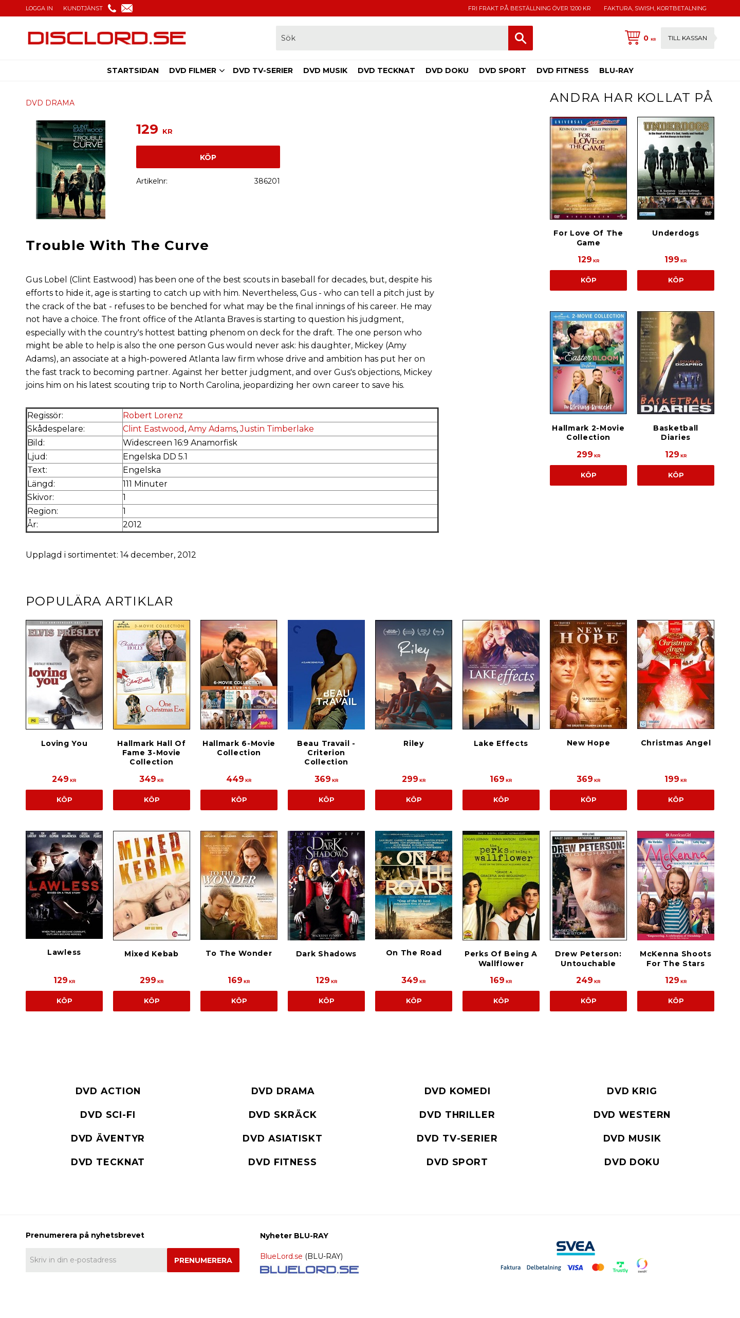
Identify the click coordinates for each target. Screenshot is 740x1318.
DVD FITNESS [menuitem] (562, 70)
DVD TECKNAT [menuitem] (386, 70)
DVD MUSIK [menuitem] (325, 70)
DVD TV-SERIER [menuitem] (263, 70)
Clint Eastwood (153, 429)
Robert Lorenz (153, 415)
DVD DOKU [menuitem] (447, 70)
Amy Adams (212, 429)
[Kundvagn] (667, 38)
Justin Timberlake (277, 429)
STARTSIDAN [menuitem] (133, 70)
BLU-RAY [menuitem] (616, 70)
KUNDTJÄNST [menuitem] (83, 8)
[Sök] (520, 38)
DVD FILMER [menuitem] (192, 70)
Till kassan (687, 38)
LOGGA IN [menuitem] (39, 8)
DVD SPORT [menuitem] (502, 70)
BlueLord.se (281, 1256)
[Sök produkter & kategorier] (392, 38)
